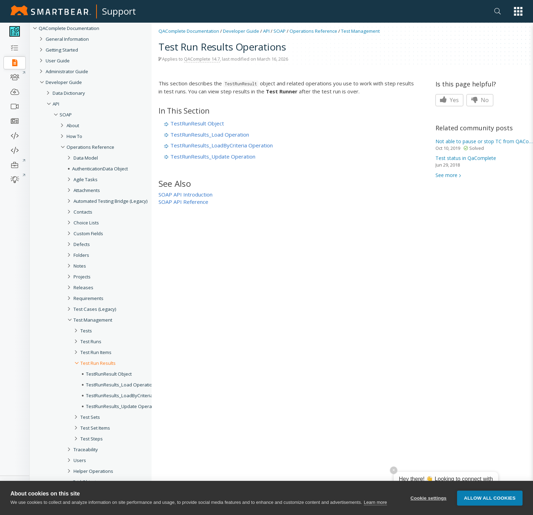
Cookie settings (428, 498)
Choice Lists (86, 223)
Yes (449, 100)
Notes (80, 266)
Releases (83, 287)
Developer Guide (64, 82)
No (480, 100)
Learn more (375, 503)
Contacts (83, 212)
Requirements (88, 298)
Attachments (87, 190)
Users (80, 460)
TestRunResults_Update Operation (212, 156)
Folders (81, 255)
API (56, 104)
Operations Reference (90, 147)
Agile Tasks (86, 179)
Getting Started (62, 50)
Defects (82, 244)
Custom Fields (88, 233)
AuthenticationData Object (100, 169)
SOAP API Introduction (186, 194)
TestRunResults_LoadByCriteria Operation (221, 145)
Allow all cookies (490, 498)
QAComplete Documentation (69, 28)
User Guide (58, 60)
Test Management (93, 320)
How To (74, 136)
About (73, 125)
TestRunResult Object (197, 123)
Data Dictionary (69, 93)
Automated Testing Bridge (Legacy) (111, 201)
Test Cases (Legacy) (95, 309)
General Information (67, 39)
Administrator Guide (67, 71)
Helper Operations (93, 471)
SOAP (66, 115)
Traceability (86, 449)
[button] (518, 11)
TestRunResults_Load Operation (209, 134)
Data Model (86, 158)
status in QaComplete (465, 158)
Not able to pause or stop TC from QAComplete (484, 141)
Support (119, 11)
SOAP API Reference (183, 201)
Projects (82, 277)
